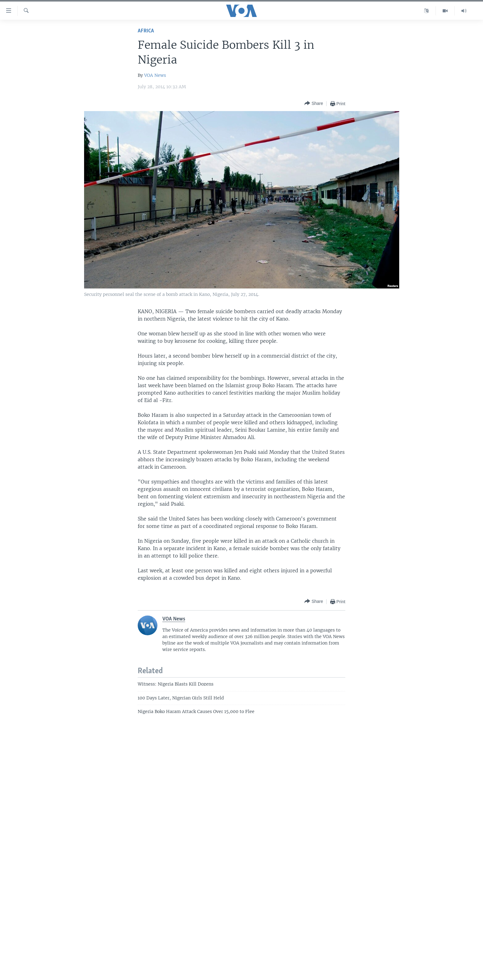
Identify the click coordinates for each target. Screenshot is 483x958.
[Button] (313, 103)
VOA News (155, 75)
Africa (146, 31)
